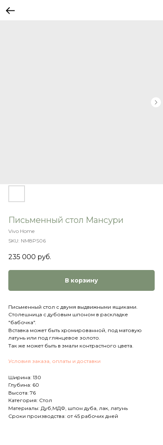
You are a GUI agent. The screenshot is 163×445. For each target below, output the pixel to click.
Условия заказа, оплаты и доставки (54, 361)
